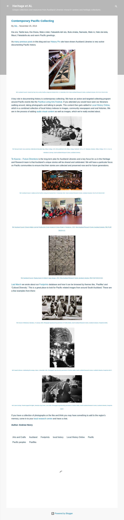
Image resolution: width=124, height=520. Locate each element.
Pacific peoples (19, 442)
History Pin (55, 42)
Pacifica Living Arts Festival (50, 102)
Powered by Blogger (62, 513)
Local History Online (101, 105)
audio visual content (45, 111)
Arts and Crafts (19, 437)
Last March (16, 284)
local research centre (43, 419)
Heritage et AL (22, 6)
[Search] (116, 7)
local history (58, 437)
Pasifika (32, 442)
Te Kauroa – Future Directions (24, 159)
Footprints (43, 284)
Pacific (91, 437)
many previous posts (23, 42)
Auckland (33, 437)
